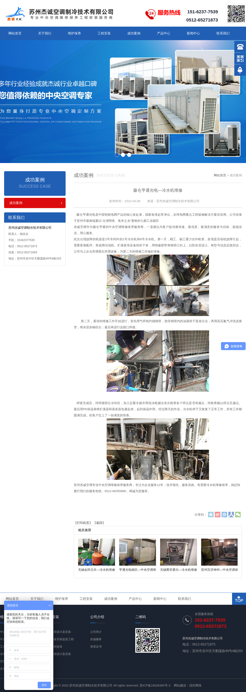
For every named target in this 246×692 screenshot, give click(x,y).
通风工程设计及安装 (58, 631)
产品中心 (163, 33)
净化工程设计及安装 (58, 654)
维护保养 (74, 33)
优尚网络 (195, 685)
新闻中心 (193, 33)
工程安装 (104, 33)
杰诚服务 (96, 639)
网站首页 (15, 33)
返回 (99, 522)
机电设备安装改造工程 (59, 639)
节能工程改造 (53, 646)
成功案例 (133, 33)
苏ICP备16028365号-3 (155, 685)
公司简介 (96, 631)
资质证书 (96, 646)
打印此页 (83, 522)
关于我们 (44, 33)
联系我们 (223, 33)
